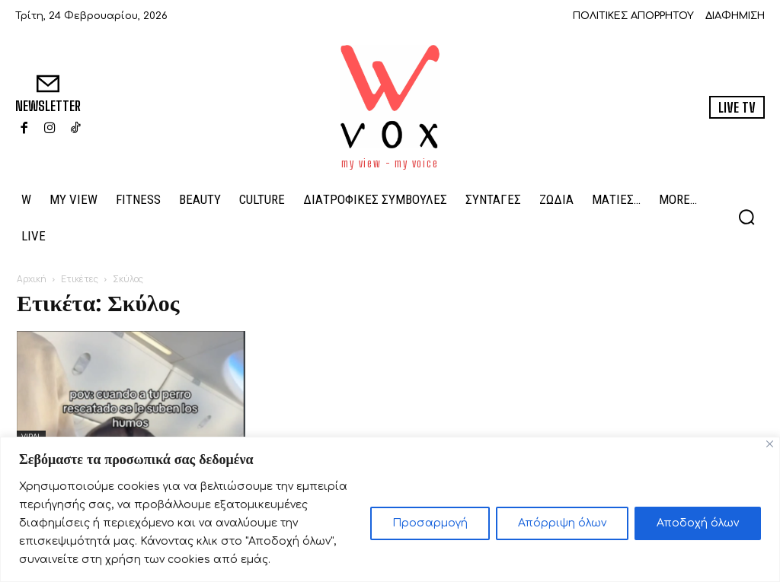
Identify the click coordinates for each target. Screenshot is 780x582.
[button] (746, 217)
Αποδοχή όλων (698, 523)
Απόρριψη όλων (562, 523)
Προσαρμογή (430, 523)
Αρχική (31, 278)
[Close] (769, 443)
